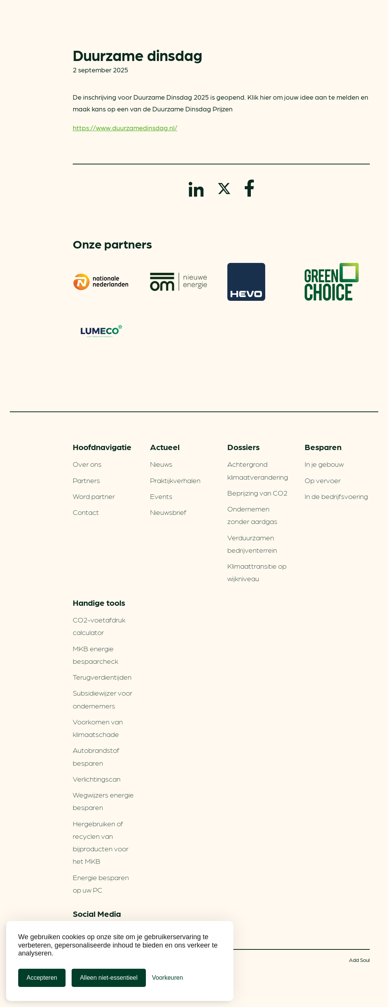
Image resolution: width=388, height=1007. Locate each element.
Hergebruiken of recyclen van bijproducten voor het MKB (100, 842)
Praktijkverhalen (175, 480)
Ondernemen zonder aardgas (252, 514)
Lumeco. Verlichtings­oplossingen (101, 332)
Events (161, 496)
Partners (86, 480)
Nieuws (161, 464)
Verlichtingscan (96, 778)
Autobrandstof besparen (96, 756)
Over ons (87, 464)
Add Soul (359, 960)
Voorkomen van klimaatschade (98, 727)
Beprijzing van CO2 (257, 492)
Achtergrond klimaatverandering (257, 470)
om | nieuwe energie (178, 282)
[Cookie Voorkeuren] (167, 978)
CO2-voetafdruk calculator (99, 625)
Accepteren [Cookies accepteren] (42, 977)
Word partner (94, 496)
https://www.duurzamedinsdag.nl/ (125, 127)
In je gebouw (324, 464)
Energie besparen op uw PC (101, 883)
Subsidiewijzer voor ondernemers (102, 698)
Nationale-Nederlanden (101, 282)
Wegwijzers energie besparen (103, 800)
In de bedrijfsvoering (336, 496)
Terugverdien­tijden (102, 676)
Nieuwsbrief (168, 512)
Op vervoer (323, 480)
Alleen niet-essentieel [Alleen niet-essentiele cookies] (109, 977)
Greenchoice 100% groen (332, 282)
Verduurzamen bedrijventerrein (252, 543)
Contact (86, 512)
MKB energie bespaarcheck (95, 654)
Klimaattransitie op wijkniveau (256, 571)
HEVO (246, 282)
